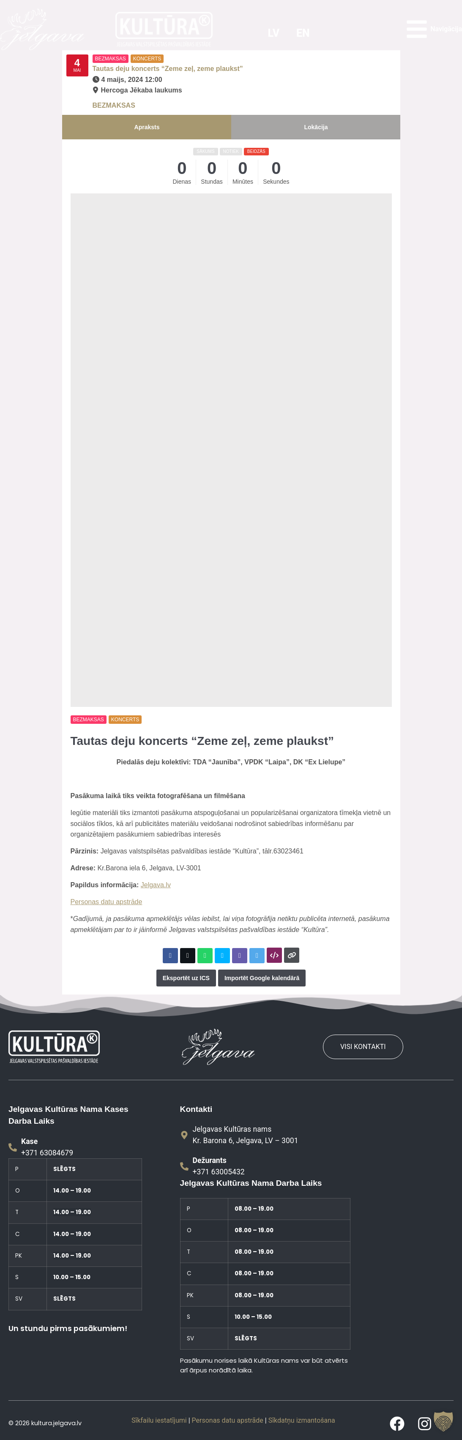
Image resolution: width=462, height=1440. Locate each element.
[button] (443, 1421)
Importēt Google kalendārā (261, 978)
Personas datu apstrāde (106, 901)
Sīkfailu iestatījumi (159, 1420)
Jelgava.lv (156, 884)
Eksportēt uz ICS (186, 978)
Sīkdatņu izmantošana (301, 1420)
